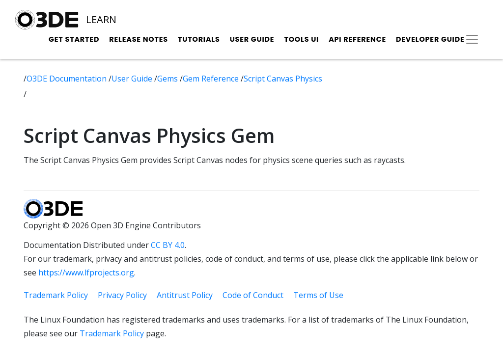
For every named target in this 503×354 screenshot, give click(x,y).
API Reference (357, 39)
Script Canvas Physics (283, 78)
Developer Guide (430, 39)
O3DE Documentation (68, 78)
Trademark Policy (56, 295)
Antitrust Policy (185, 295)
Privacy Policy (122, 295)
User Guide (252, 39)
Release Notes (138, 39)
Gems (168, 78)
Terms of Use (318, 295)
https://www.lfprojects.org (86, 272)
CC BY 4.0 (168, 245)
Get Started (74, 39)
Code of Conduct (253, 295)
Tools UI (301, 39)
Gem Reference (212, 78)
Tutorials (199, 39)
